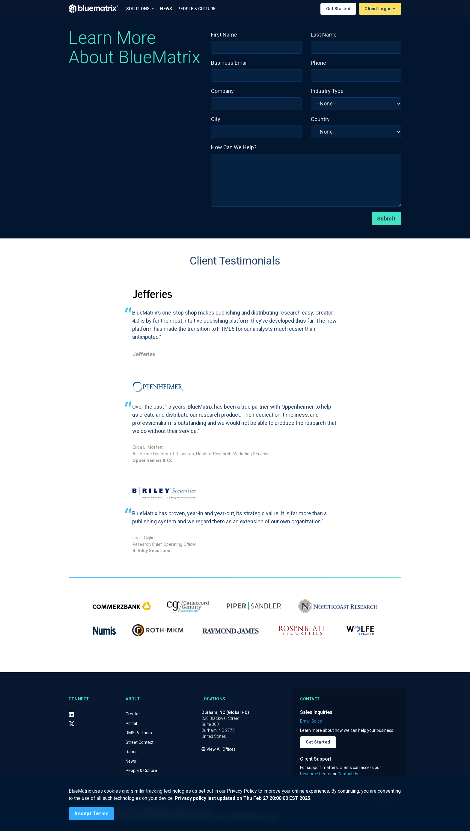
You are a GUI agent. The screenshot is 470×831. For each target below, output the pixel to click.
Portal (131, 723)
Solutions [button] (138, 8)
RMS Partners (139, 733)
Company (222, 91)
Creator (133, 714)
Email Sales (311, 721)
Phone (318, 63)
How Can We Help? (234, 147)
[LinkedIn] (71, 714)
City (215, 119)
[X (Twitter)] (72, 724)
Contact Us (348, 773)
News (166, 8)
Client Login (377, 8)
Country (320, 119)
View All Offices (218, 749)
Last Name (324, 34)
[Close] (91, 813)
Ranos (132, 752)
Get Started (338, 8)
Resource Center (316, 773)
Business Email (229, 63)
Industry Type (327, 91)
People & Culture (196, 8)
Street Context (139, 742)
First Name (224, 34)
